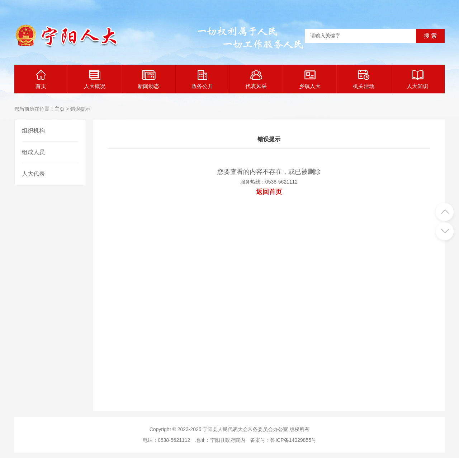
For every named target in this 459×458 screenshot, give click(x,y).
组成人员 (33, 152)
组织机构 (33, 131)
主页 (60, 109)
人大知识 (417, 79)
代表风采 (256, 79)
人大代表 (33, 174)
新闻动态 (148, 79)
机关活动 (363, 79)
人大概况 (94, 79)
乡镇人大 (310, 79)
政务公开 (202, 79)
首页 (41, 79)
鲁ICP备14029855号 (293, 440)
